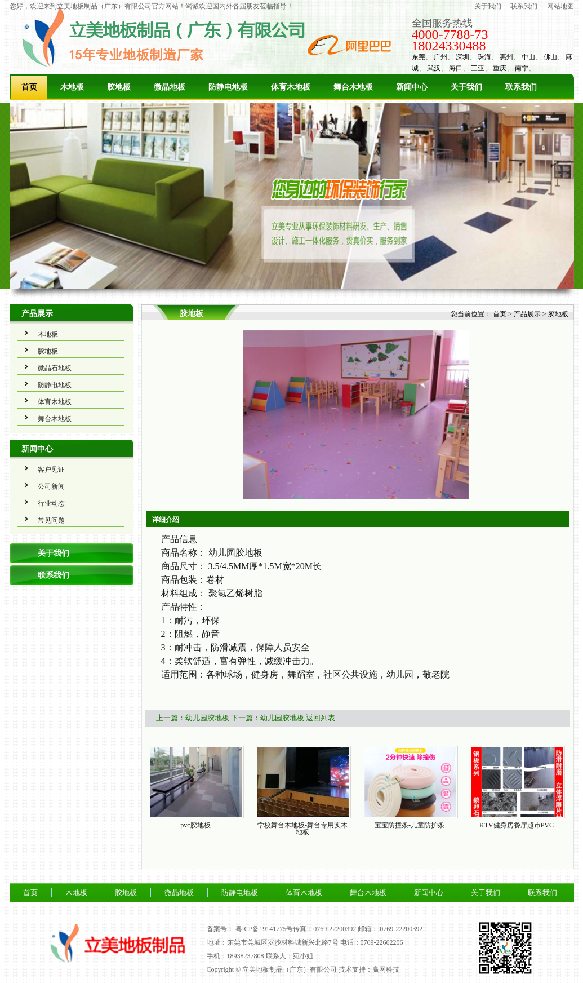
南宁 (521, 68)
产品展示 (37, 313)
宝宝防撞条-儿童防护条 (409, 825)
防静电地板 (228, 87)
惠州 (506, 57)
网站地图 (560, 6)
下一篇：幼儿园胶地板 (267, 718)
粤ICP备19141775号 (264, 929)
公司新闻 (51, 486)
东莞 (418, 57)
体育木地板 (290, 87)
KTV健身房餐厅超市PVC (516, 825)
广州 (440, 57)
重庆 (499, 68)
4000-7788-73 (450, 34)
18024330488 (449, 45)
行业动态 (51, 503)
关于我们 (487, 6)
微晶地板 (169, 87)
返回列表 (320, 718)
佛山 (550, 57)
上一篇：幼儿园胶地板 (192, 718)
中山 (528, 57)
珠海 (484, 57)
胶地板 (119, 87)
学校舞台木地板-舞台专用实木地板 (302, 828)
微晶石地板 (55, 368)
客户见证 (51, 469)
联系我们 (523, 6)
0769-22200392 (401, 929)
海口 (455, 68)
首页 (29, 87)
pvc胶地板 (195, 825)
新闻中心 (412, 87)
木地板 (72, 87)
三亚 (477, 68)
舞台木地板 (353, 87)
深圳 (462, 57)
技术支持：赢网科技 (369, 969)
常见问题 (51, 520)
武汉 (433, 68)
